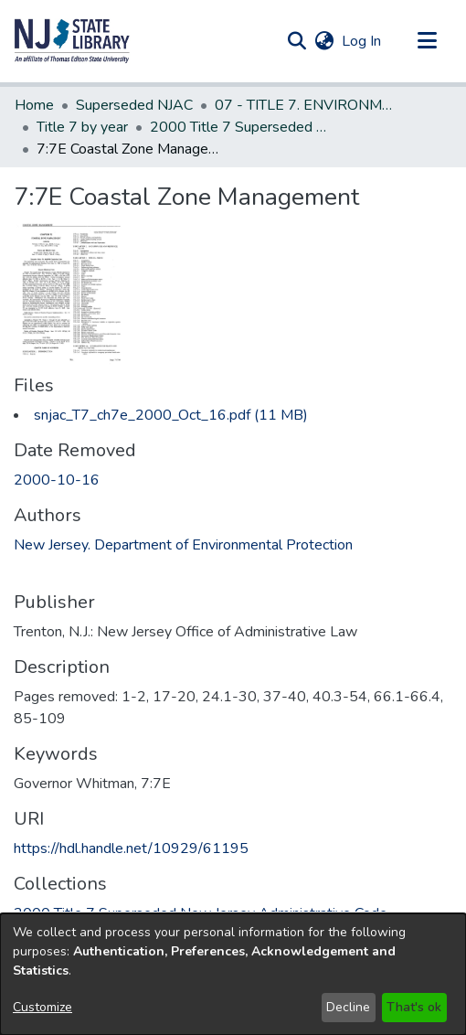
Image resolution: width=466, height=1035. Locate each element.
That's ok (414, 1007)
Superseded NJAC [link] (134, 105)
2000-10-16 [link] (57, 480)
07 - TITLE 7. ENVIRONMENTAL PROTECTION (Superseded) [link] (306, 105)
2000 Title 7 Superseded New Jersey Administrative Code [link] (241, 127)
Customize (42, 1007)
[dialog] (233, 974)
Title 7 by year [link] (82, 127)
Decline (348, 1007)
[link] (171, 415)
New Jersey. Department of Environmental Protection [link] (183, 545)
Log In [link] (362, 41)
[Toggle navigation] (426, 41)
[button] (72, 41)
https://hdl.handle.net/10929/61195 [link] (131, 848)
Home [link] (34, 105)
